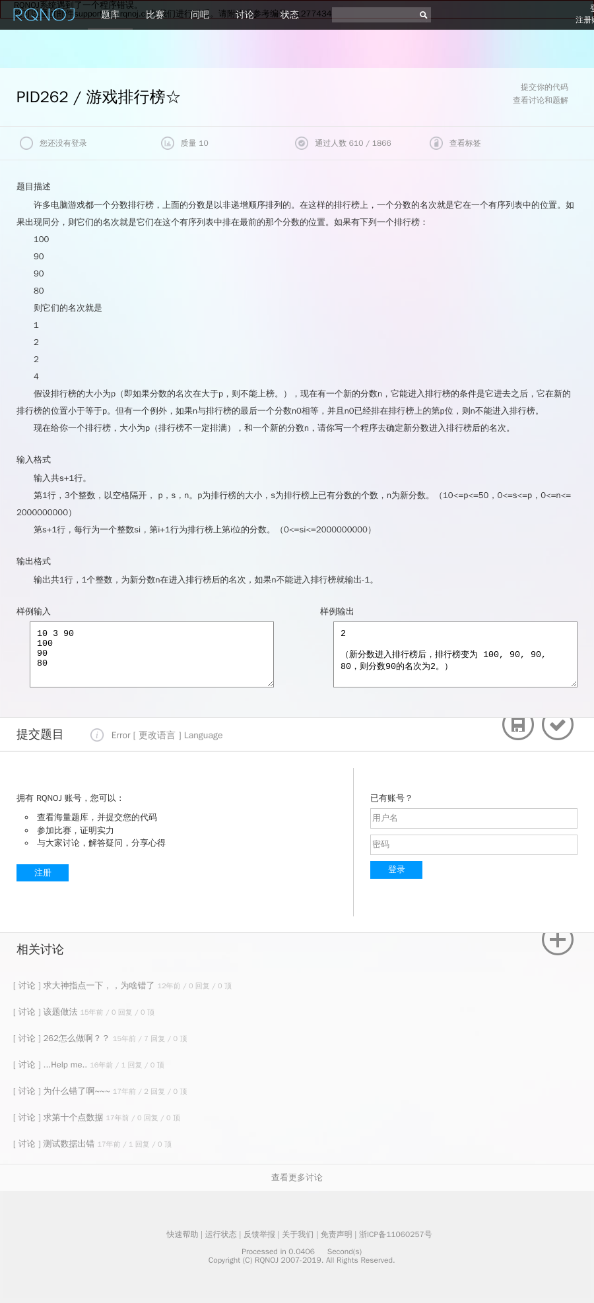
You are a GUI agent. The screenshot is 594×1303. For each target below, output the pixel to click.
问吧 (200, 14)
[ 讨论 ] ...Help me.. (51, 1064)
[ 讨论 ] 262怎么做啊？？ (63, 1038)
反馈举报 (259, 1234)
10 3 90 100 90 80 (152, 654)
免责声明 (336, 1234)
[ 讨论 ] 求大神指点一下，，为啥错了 (85, 985)
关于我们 (298, 1234)
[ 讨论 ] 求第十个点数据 (59, 1117)
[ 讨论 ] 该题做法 (46, 1011)
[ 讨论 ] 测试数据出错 (55, 1143)
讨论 (245, 14)
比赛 (155, 14)
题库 (110, 14)
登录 (396, 869)
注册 (42, 872)
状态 (289, 14)
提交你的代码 (544, 87)
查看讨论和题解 (540, 100)
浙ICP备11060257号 (395, 1234)
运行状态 (221, 1234)
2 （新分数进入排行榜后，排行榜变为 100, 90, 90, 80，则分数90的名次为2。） (455, 654)
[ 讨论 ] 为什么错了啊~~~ (63, 1090)
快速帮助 (182, 1234)
